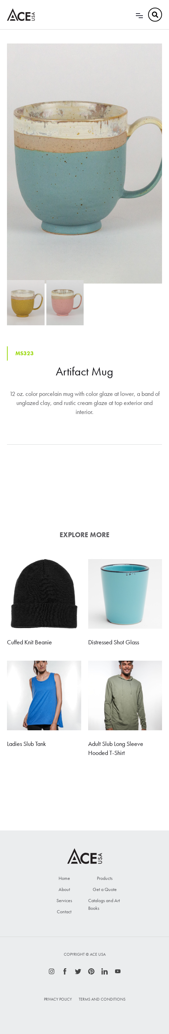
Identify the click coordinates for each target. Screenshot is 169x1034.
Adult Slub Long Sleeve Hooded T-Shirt (115, 748)
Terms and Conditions (102, 999)
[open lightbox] (84, 163)
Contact (64, 911)
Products (105, 878)
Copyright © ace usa (85, 954)
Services (64, 900)
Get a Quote (105, 889)
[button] (139, 14)
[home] (21, 14)
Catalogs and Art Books (104, 904)
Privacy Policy (58, 999)
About (64, 889)
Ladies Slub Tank (26, 744)
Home (64, 878)
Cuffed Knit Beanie (29, 642)
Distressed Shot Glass (113, 642)
